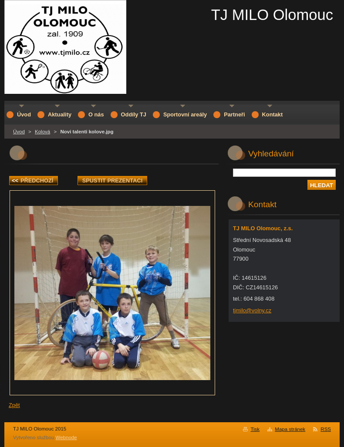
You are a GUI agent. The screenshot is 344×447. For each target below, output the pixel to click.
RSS (325, 429)
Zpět (14, 405)
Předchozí (32, 180)
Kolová (42, 131)
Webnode (66, 437)
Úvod (19, 131)
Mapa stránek (290, 429)
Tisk (255, 429)
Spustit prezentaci (112, 180)
